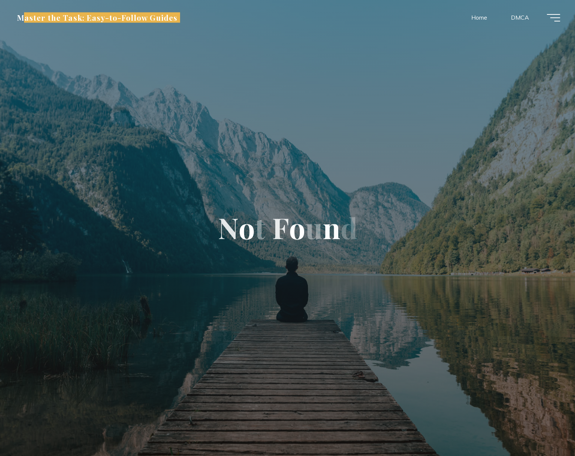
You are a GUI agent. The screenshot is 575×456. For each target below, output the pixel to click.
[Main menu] (553, 17)
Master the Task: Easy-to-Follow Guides (97, 17)
